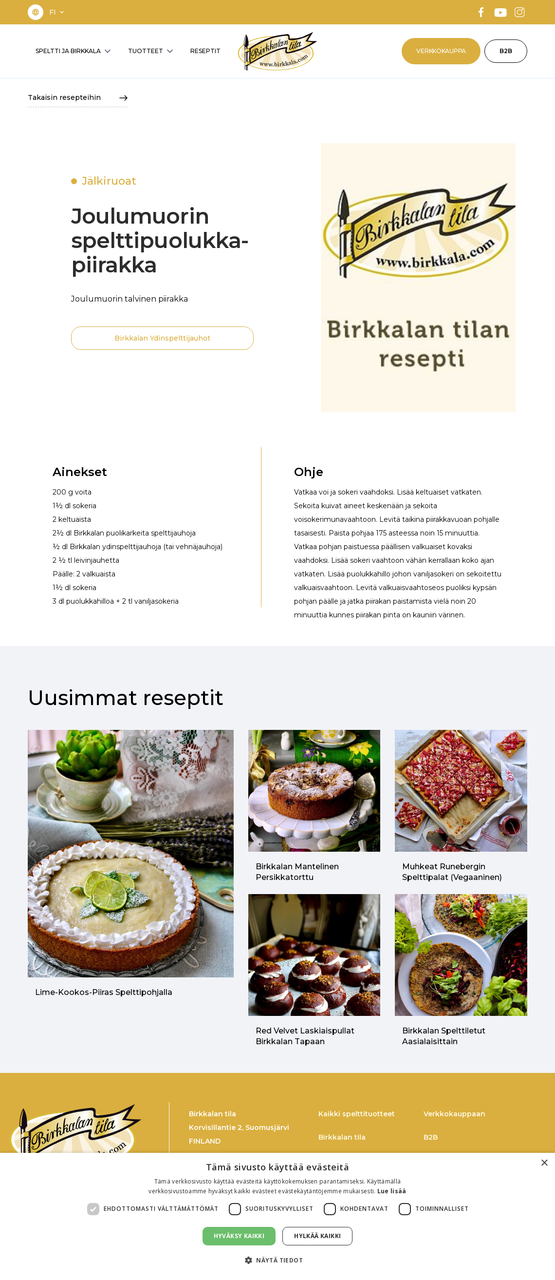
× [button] (544, 1163)
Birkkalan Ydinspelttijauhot (162, 338)
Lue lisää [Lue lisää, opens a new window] (392, 1191)
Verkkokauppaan (454, 1113)
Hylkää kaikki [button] (317, 1236)
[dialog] (277, 1216)
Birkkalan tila (342, 1137)
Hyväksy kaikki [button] (239, 1236)
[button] (57, 12)
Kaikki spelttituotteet (356, 1113)
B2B (506, 51)
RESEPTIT (205, 51)
